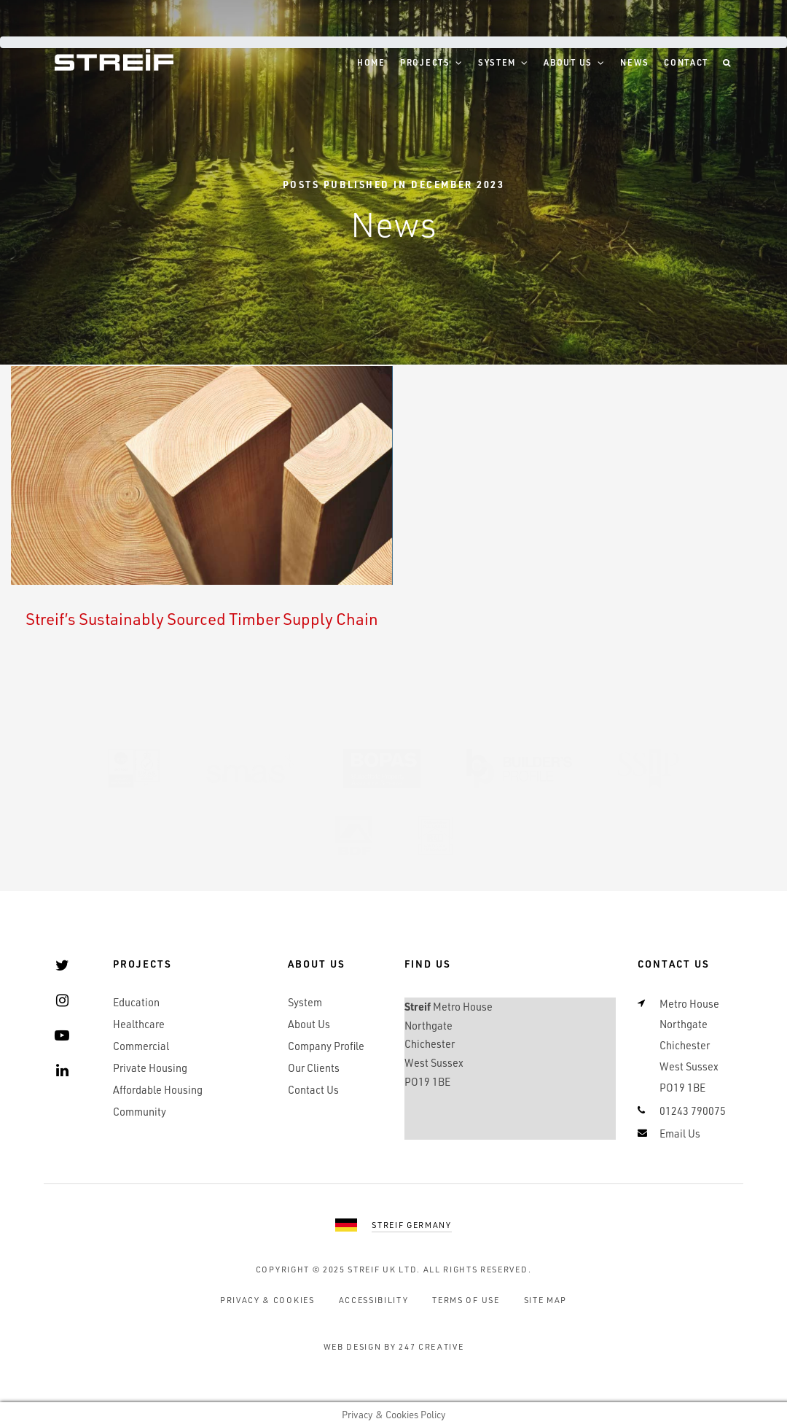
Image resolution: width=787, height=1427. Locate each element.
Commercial (141, 1046)
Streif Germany (412, 1224)
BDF (353, 835)
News (634, 62)
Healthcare (139, 1024)
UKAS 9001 (134, 768)
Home (371, 62)
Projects (425, 62)
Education (136, 1002)
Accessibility (374, 1299)
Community (139, 1112)
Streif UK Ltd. (384, 1269)
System (497, 62)
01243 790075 (692, 1111)
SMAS (251, 768)
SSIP (648, 768)
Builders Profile (519, 768)
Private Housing (150, 1068)
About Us (568, 62)
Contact (686, 62)
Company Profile (326, 1046)
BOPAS (381, 768)
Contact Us (313, 1090)
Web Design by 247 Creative (394, 1346)
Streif (114, 59)
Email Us (679, 1133)
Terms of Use (465, 1299)
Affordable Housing (158, 1090)
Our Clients (314, 1068)
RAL (435, 835)
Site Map (545, 1299)
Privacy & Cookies (267, 1299)
